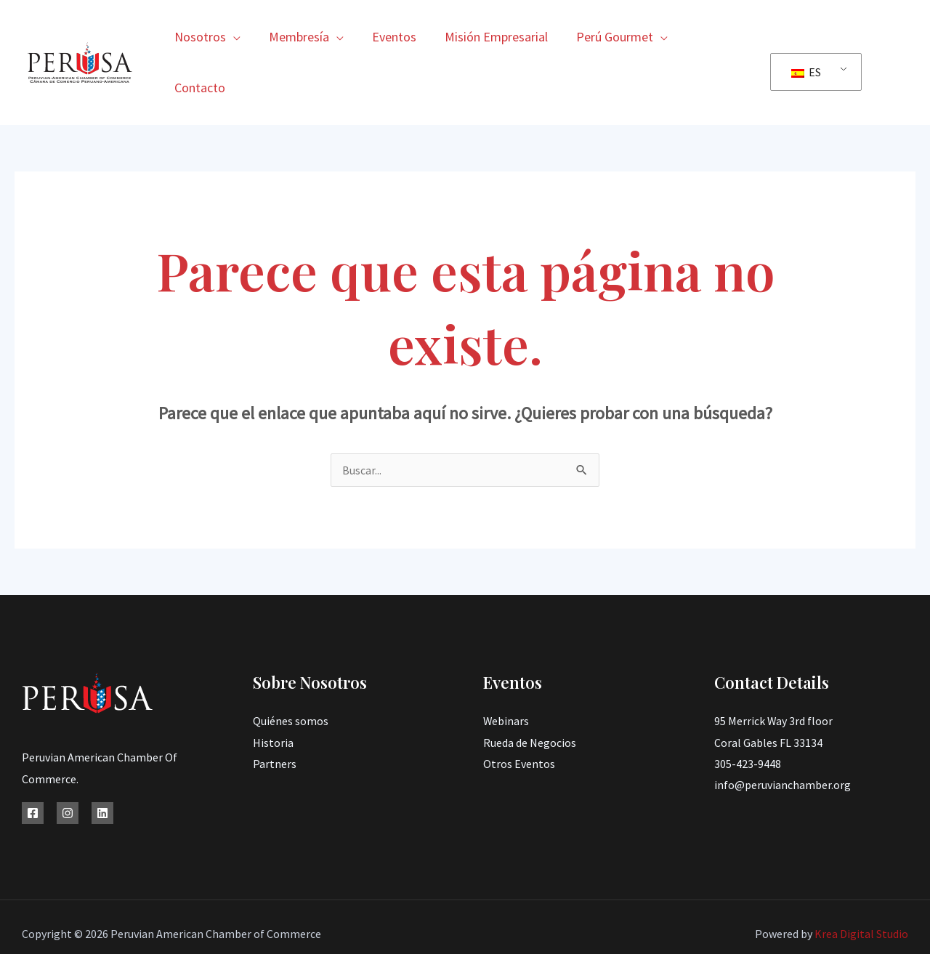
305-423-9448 (747, 713)
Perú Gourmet (612, 36)
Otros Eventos (519, 713)
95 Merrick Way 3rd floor (773, 670)
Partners (274, 713)
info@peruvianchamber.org (782, 734)
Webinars (506, 670)
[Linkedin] (102, 762)
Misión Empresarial (496, 36)
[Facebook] (33, 762)
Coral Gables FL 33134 (768, 691)
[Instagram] (67, 762)
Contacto (717, 36)
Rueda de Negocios (529, 691)
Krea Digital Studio (860, 883)
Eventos (396, 36)
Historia (273, 691)
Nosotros (206, 36)
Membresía (303, 36)
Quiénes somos (290, 670)
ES (806, 46)
